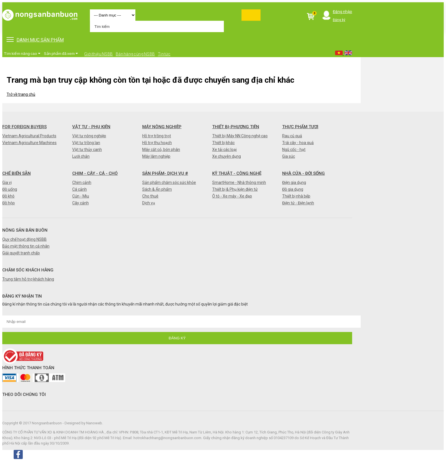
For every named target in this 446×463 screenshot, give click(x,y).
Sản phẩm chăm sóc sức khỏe (169, 182)
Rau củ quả (292, 136)
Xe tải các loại (224, 149)
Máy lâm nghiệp (156, 156)
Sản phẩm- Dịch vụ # (165, 173)
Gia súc (288, 156)
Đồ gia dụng (292, 189)
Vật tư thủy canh (87, 149)
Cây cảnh (80, 203)
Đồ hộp (8, 203)
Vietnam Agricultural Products (29, 136)
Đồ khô (8, 196)
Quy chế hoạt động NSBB (24, 239)
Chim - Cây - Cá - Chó (95, 173)
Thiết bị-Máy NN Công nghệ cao (240, 136)
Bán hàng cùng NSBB (135, 54)
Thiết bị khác (223, 142)
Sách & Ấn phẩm (157, 189)
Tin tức (164, 54)
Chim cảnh (81, 182)
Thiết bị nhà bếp (296, 196)
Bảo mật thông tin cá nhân (25, 246)
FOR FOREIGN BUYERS (24, 126)
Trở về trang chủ (21, 94)
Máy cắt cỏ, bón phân (161, 149)
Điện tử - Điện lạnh (298, 203)
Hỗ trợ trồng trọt (156, 136)
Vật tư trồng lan (86, 142)
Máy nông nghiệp (161, 126)
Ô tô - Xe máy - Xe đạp (232, 196)
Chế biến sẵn (16, 173)
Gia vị (7, 182)
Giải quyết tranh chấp (21, 253)
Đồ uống (9, 189)
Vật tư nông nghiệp (89, 136)
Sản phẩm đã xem (61, 53)
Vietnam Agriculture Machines (29, 142)
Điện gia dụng (294, 182)
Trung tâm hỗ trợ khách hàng (28, 279)
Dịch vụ (148, 203)
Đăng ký (339, 20)
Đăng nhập (342, 11)
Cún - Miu (80, 196)
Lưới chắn (81, 156)
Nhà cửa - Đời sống (303, 173)
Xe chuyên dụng (226, 156)
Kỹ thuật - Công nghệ (236, 173)
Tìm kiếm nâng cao (22, 53)
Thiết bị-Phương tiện (235, 126)
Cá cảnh (79, 189)
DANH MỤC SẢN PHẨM (35, 40)
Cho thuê (150, 196)
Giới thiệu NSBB (98, 54)
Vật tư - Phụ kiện (91, 126)
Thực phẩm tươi (300, 126)
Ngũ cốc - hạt (293, 149)
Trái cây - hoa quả (298, 142)
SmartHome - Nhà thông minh (239, 182)
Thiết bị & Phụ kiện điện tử (235, 189)
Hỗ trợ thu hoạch (157, 142)
